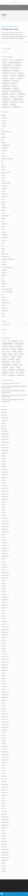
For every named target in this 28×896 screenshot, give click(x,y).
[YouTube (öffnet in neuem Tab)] (16, 2)
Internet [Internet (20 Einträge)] (5, 83)
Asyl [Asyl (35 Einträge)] (4, 62)
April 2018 (3, 588)
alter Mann (3, 120)
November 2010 (5, 819)
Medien (3, 251)
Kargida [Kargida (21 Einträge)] (14, 83)
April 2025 (3, 426)
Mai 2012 (3, 770)
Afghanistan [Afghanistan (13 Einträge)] (20, 60)
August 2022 (4, 477)
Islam (2, 213)
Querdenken (4, 270)
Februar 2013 (4, 746)
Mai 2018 (3, 586)
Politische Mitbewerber (6, 267)
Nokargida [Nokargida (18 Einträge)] (21, 94)
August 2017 (4, 607)
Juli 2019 (3, 559)
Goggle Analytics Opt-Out (14, 894)
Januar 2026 (4, 415)
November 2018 (5, 575)
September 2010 (5, 825)
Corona (3, 153)
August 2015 (4, 670)
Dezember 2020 (5, 523)
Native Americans (5, 256)
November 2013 (5, 722)
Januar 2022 (4, 488)
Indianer (3, 205)
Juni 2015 (3, 675)
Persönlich (16, 26)
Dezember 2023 (5, 447)
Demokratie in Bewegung (7, 158)
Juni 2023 (3, 458)
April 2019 (3, 564)
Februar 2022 (4, 485)
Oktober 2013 (4, 724)
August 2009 (4, 860)
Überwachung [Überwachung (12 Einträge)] (17, 107)
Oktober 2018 (4, 578)
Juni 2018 (3, 583)
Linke (2, 243)
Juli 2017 (3, 610)
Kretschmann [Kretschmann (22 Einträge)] (6, 88)
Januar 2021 (4, 521)
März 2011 (3, 808)
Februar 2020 (4, 542)
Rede (2, 278)
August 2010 (4, 827)
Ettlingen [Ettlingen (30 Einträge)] (16, 70)
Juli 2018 (3, 580)
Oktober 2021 (4, 496)
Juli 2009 (3, 863)
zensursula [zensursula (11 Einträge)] (6, 107)
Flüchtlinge (3, 188)
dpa (2, 164)
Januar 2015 (4, 689)
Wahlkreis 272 (4, 308)
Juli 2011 (3, 798)
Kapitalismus (4, 224)
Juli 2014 (3, 703)
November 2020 (5, 526)
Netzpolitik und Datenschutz (7, 259)
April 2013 (3, 741)
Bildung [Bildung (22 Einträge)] (18, 65)
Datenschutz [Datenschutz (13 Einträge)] (15, 67)
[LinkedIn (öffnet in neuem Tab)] (14, 2)
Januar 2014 (4, 716)
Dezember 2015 (5, 659)
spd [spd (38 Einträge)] (21, 101)
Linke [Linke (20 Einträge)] (16, 88)
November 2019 (5, 550)
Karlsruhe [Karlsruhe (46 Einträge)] (6, 86)
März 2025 (3, 428)
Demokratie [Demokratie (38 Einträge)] (6, 70)
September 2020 (5, 531)
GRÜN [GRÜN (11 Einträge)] (12, 78)
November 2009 (5, 852)
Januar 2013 (4, 749)
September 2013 (5, 727)
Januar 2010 (4, 846)
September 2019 (5, 556)
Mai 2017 (3, 613)
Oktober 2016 (4, 632)
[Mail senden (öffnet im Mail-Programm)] (18, 2)
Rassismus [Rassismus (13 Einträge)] (5, 101)
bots (5, 17)
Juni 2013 (3, 735)
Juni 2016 (3, 643)
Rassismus (3, 275)
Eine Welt (3, 167)
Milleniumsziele (5, 253)
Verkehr (3, 305)
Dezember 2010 (5, 817)
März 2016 (3, 651)
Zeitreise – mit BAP (15, 383)
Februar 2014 (4, 713)
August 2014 (4, 700)
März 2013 (3, 743)
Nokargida (3, 262)
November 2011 (5, 787)
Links (2, 245)
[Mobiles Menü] (24, 7)
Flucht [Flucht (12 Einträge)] (20, 73)
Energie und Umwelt (6, 172)
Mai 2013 (3, 738)
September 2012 (5, 760)
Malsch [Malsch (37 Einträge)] (5, 91)
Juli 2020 (3, 534)
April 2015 (3, 681)
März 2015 (3, 684)
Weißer (3, 313)
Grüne (2, 199)
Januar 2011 (4, 814)
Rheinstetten (4, 283)
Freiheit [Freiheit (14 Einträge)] (13, 75)
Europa (3, 177)
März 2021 (3, 515)
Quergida (3, 272)
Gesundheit (4, 196)
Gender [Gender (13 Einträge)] (5, 78)
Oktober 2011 (4, 789)
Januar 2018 (4, 594)
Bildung (3, 134)
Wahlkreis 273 (4, 311)
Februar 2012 (4, 779)
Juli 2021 (3, 504)
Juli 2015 (3, 673)
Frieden (3, 191)
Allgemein (3, 115)
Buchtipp (3, 142)
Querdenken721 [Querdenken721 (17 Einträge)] (18, 99)
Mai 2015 (3, 678)
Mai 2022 (3, 483)
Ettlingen (3, 175)
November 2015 (5, 662)
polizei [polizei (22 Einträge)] (21, 96)
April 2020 (3, 540)
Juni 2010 (3, 833)
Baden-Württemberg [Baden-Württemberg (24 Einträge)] (15, 62)
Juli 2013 (3, 732)
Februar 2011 (4, 811)
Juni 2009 (3, 866)
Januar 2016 (4, 656)
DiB (2, 161)
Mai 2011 (3, 803)
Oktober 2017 (4, 602)
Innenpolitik (4, 207)
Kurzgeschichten (5, 237)
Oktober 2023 (4, 450)
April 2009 (3, 871)
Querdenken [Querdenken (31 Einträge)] (6, 99)
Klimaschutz (4, 232)
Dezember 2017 (5, 597)
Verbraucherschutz (5, 302)
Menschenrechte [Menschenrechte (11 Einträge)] (15, 91)
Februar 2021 (4, 518)
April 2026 (3, 409)
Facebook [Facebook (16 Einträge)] (5, 73)
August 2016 (4, 637)
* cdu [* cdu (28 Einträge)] (4, 60)
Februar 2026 (4, 412)
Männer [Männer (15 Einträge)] (5, 94)
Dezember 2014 (5, 692)
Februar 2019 (4, 567)
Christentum (4, 150)
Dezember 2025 (5, 417)
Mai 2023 (3, 461)
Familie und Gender (5, 183)
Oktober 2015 (4, 665)
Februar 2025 (4, 431)
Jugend (3, 218)
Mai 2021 (3, 510)
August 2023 (4, 453)
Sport (2, 294)
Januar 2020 (4, 545)
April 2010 (3, 838)
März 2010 (3, 841)
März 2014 (3, 711)
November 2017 (5, 599)
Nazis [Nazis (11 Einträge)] (13, 94)
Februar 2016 (4, 654)
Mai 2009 (3, 868)
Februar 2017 (4, 621)
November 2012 (5, 754)
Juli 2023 (3, 455)
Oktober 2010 (4, 822)
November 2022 (5, 472)
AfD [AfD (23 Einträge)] (11, 60)
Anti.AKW (3, 123)
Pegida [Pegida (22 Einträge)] (5, 96)
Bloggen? (3, 137)
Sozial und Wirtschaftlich (7, 289)
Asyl (2, 129)
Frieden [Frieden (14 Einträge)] (21, 75)
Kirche (2, 229)
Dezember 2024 (5, 434)
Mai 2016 (3, 646)
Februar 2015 (4, 686)
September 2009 (5, 857)
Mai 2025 (3, 423)
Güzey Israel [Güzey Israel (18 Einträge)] (6, 80)
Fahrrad (3, 180)
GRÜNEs (3, 202)
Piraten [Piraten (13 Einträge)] (13, 96)
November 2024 (5, 436)
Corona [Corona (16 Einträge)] (5, 67)
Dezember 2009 (5, 849)
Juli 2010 (3, 830)
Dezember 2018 (5, 572)
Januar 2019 (4, 569)
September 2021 (5, 499)
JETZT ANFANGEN (5, 215)
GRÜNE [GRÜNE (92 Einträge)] (20, 78)
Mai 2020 (3, 537)
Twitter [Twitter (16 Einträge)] (13, 104)
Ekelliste (3, 169)
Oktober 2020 (4, 529)
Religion (3, 281)
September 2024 (5, 442)
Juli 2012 (3, 765)
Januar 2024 (4, 445)
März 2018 (3, 591)
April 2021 (3, 512)
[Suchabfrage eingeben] (14, 51)
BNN (2, 139)
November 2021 (5, 493)
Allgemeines (4, 118)
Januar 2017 (4, 624)
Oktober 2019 (4, 553)
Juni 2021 (3, 507)
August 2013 (4, 730)
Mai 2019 (3, 561)
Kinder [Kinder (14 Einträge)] (14, 86)
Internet (3, 210)
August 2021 (4, 502)
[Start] (1, 17)
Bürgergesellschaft (5, 145)
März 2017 (3, 618)
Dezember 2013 (5, 719)
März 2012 (3, 776)
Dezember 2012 (5, 751)
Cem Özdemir (4, 148)
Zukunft (3, 316)
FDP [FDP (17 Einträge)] (13, 73)
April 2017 (3, 616)
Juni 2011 (3, 800)
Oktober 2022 (4, 474)
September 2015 (5, 667)
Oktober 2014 (4, 697)
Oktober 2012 (4, 757)
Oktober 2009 (4, 855)
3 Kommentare (6, 42)
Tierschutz (3, 297)
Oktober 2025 (4, 420)
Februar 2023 (4, 469)
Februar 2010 (4, 844)
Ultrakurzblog (4, 300)
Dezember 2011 (5, 784)
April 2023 (3, 464)
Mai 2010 (3, 836)
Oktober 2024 (4, 439)
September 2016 (5, 635)
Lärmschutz (4, 240)
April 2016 (3, 648)
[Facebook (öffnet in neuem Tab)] (12, 2)
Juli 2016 (3, 640)
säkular (3, 286)
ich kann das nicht (9, 29)
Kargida (3, 226)
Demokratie (4, 156)
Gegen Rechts (4, 194)
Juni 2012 (3, 768)
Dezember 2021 (5, 491)
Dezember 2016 (5, 626)
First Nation (4, 186)
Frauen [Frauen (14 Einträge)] (5, 75)
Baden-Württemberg (6, 26)
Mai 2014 (3, 705)
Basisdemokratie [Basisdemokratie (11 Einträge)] (7, 65)
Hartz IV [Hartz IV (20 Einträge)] (16, 80)
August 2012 (4, 762)
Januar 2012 (4, 781)
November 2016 (5, 629)
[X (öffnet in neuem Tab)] (10, 2)
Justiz (2, 221)
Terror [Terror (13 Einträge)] (5, 104)
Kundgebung (4, 234)
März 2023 (3, 466)
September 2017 (5, 605)
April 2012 (3, 773)
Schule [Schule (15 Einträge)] (14, 101)
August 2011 (4, 795)
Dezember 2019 (5, 548)
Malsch (3, 248)
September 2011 (5, 792)
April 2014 (3, 708)
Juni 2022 (3, 480)
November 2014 (5, 694)
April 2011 (3, 806)
